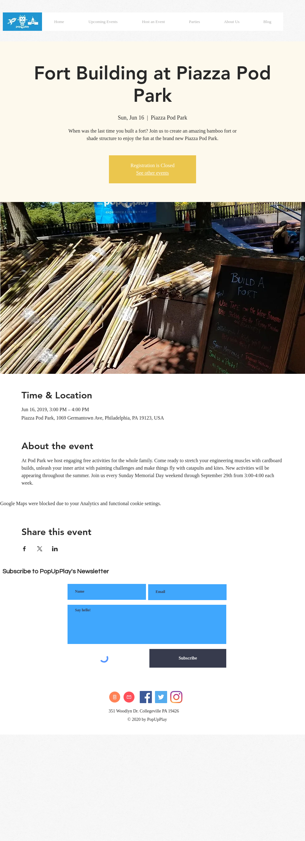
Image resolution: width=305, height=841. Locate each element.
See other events (152, 173)
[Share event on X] (40, 548)
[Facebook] (146, 697)
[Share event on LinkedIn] (55, 548)
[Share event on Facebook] (24, 548)
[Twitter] (161, 697)
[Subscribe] (187, 658)
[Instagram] (176, 697)
